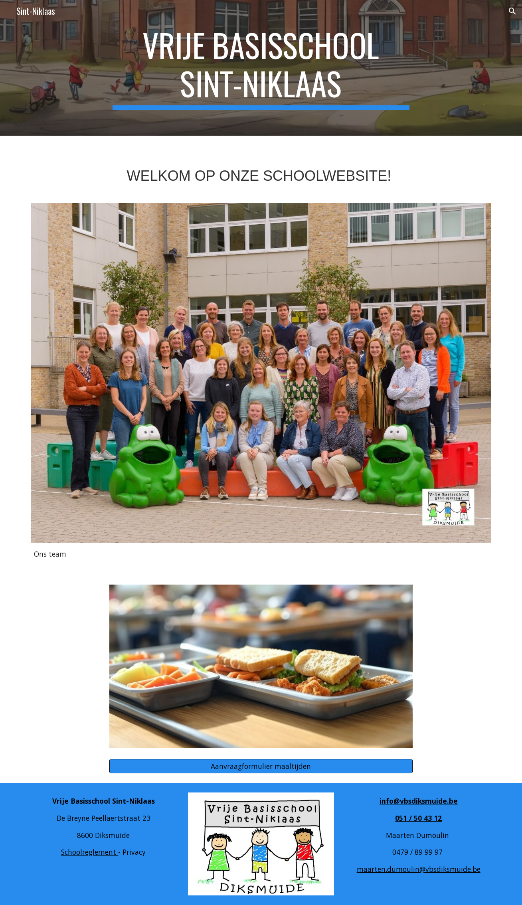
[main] (261, 67)
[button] (512, 11)
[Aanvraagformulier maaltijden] (261, 766)
